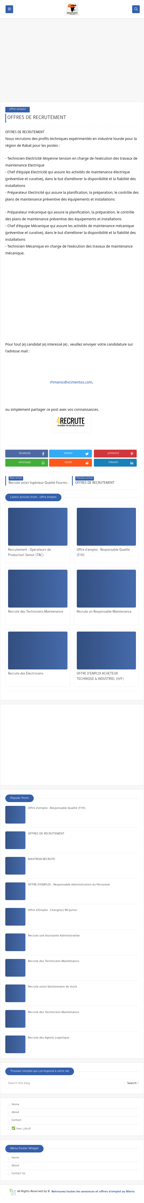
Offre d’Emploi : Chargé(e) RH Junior (52, 910)
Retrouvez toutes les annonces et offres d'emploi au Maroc (93, 1191)
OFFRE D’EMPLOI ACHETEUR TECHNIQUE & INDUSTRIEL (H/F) (100, 676)
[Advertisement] (72, 62)
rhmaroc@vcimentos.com (71, 382)
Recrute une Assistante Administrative (54, 936)
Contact (16, 1120)
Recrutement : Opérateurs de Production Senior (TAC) (29, 552)
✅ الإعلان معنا (21, 1128)
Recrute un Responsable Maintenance (104, 612)
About (15, 1112)
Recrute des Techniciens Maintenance (35, 612)
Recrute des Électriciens (25, 674)
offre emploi (17, 109)
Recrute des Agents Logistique (48, 1038)
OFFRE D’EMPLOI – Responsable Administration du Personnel (69, 885)
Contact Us (18, 1173)
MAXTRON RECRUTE (41, 859)
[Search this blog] (64, 1084)
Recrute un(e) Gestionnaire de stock (52, 987)
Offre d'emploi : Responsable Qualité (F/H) (103, 552)
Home (15, 1104)
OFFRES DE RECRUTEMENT (46, 834)
